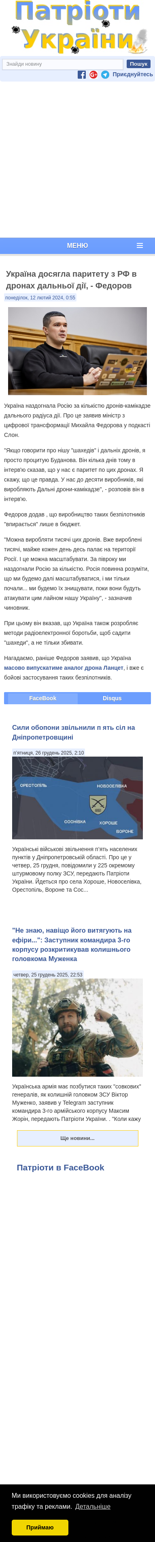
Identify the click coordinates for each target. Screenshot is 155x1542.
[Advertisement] (76, 160)
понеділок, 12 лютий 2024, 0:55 (40, 298)
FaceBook (42, 698)
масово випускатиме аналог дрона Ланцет (63, 668)
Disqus (112, 698)
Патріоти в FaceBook (60, 1167)
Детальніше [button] (92, 1506)
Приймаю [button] (40, 1527)
